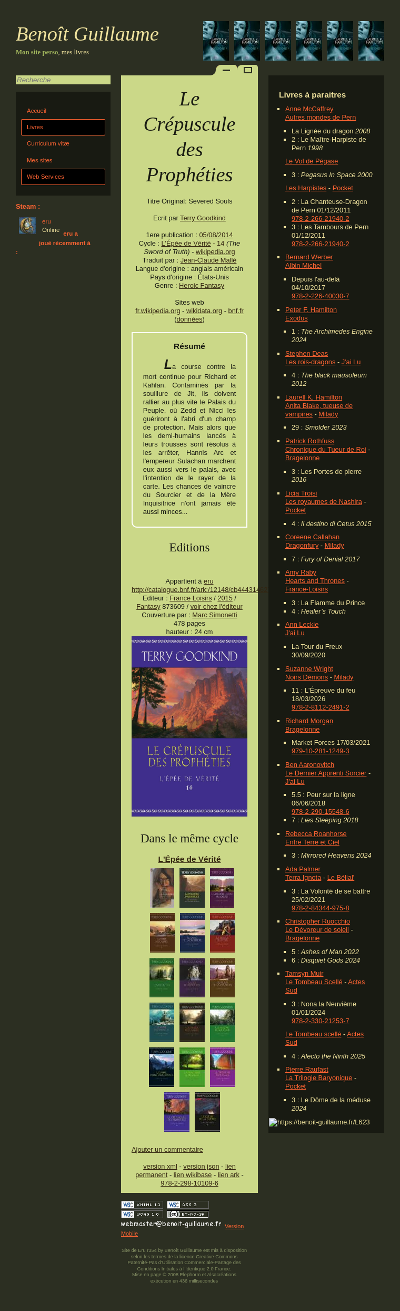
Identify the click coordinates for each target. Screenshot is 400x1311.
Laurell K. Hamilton (313, 397)
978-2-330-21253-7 (320, 1021)
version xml (160, 1166)
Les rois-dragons (310, 362)
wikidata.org (204, 311)
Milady (328, 414)
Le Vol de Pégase (311, 161)
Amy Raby (300, 572)
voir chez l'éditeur (217, 606)
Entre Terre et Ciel (312, 842)
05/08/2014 (216, 235)
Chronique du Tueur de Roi (325, 449)
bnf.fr (236, 311)
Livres (35, 127)
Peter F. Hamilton (311, 310)
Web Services (45, 176)
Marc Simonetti (214, 615)
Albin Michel (303, 265)
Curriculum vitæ (48, 143)
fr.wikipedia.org (157, 311)
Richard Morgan (309, 721)
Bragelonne (302, 458)
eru (209, 581)
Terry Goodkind (203, 218)
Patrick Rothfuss (309, 441)
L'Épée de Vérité (186, 243)
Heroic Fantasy (201, 285)
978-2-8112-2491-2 (320, 707)
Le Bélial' (341, 877)
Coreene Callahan (312, 537)
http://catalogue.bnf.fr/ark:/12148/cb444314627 (201, 590)
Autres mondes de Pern (320, 117)
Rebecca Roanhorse (316, 834)
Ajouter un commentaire (167, 1149)
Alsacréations (221, 1274)
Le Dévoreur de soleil (317, 930)
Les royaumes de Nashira (323, 502)
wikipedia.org (215, 252)
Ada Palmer (303, 869)
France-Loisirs (306, 589)
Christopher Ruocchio (317, 921)
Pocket (343, 188)
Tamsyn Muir (304, 973)
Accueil (36, 111)
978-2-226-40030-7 (320, 296)
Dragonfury (301, 545)
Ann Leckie (301, 624)
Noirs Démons (306, 677)
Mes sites (40, 160)
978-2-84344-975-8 (320, 908)
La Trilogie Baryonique (318, 1078)
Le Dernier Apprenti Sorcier (325, 773)
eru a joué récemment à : (53, 242)
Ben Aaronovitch (309, 765)
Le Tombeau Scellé (314, 982)
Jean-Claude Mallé (209, 260)
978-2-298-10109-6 (189, 1183)
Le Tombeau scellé (313, 1034)
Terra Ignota (303, 877)
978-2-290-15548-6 (320, 811)
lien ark (228, 1175)
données (189, 319)
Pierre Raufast (306, 1069)
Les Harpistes (305, 188)
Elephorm (190, 1274)
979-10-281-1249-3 (320, 751)
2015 (224, 598)
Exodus (296, 318)
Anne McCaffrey (309, 109)
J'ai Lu (351, 362)
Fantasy (148, 606)
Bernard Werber (309, 257)
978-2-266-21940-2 (320, 218)
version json (201, 1166)
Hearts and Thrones (315, 581)
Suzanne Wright (309, 669)
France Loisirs (190, 598)
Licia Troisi (301, 493)
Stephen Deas (306, 353)
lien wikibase (193, 1175)
